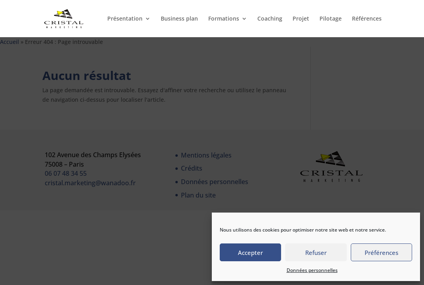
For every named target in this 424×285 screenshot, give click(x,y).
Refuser (316, 252)
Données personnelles (312, 270)
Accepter (250, 252)
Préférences (381, 252)
